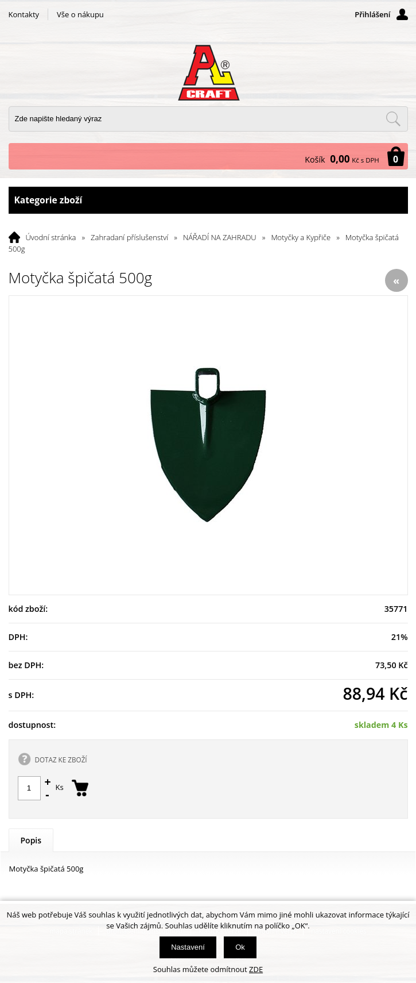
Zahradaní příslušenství (129, 237)
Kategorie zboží (208, 200)
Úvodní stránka (51, 237)
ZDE (256, 969)
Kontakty (24, 14)
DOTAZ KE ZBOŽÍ (61, 759)
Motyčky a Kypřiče (301, 237)
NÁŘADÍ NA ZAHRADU (219, 237)
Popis (31, 840)
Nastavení (188, 947)
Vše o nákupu (80, 14)
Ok (240, 947)
